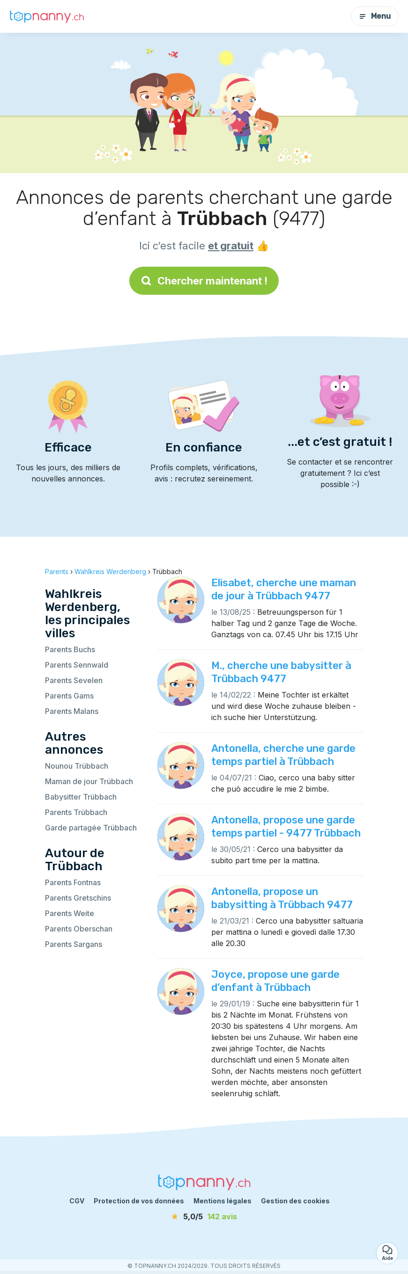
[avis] (204, 1216)
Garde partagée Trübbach (91, 827)
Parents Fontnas (73, 882)
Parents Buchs (70, 649)
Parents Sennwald (76, 665)
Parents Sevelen (74, 680)
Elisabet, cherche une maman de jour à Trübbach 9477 (283, 589)
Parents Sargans (73, 944)
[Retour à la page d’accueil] (46, 16)
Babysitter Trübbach (81, 796)
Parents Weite (69, 913)
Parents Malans (71, 711)
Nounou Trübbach (76, 766)
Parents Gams (69, 695)
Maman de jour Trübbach (89, 781)
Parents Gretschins (78, 898)
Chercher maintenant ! (204, 281)
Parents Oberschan (78, 928)
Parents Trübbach (76, 812)
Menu (375, 16)
